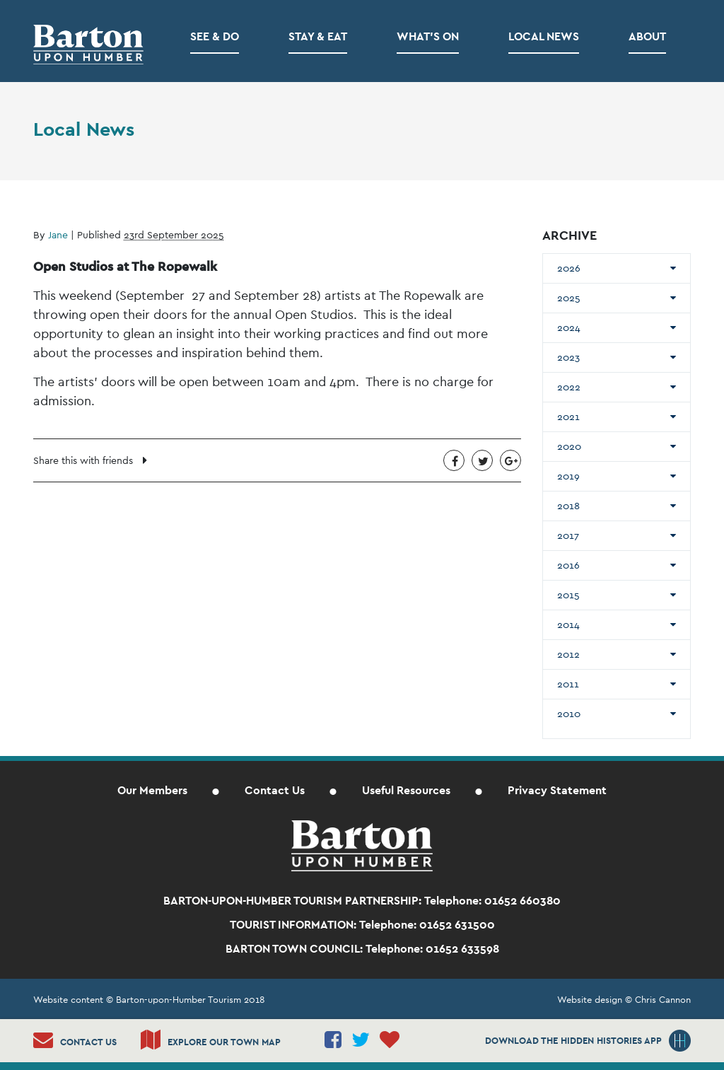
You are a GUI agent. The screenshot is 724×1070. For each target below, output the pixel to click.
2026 (568, 268)
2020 (569, 446)
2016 (568, 565)
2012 (568, 654)
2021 (568, 416)
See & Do (214, 36)
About (647, 36)
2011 (568, 684)
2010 (568, 713)
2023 (568, 357)
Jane (58, 234)
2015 (568, 594)
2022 (568, 386)
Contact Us (275, 790)
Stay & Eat (317, 36)
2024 (568, 327)
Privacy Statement (557, 790)
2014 (568, 624)
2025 (568, 297)
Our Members (152, 790)
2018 (568, 505)
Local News (543, 36)
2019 (568, 476)
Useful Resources (406, 790)
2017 (568, 535)
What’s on (428, 36)
